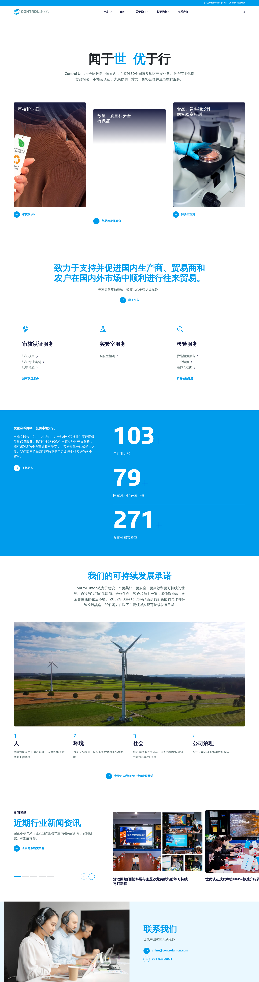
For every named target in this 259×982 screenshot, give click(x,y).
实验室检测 (184, 214)
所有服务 (129, 307)
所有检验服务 (185, 385)
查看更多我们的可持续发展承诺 (129, 783)
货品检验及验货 (107, 227)
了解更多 (23, 474)
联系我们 (183, 12)
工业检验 (184, 368)
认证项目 (30, 362)
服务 (124, 12)
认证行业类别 (33, 368)
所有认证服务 (30, 385)
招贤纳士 (163, 12)
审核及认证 (25, 214)
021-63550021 (157, 965)
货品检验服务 (187, 362)
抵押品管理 (186, 374)
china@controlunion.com (165, 957)
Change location (237, 3)
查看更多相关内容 (29, 855)
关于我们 (142, 12)
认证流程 (30, 374)
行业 (107, 12)
